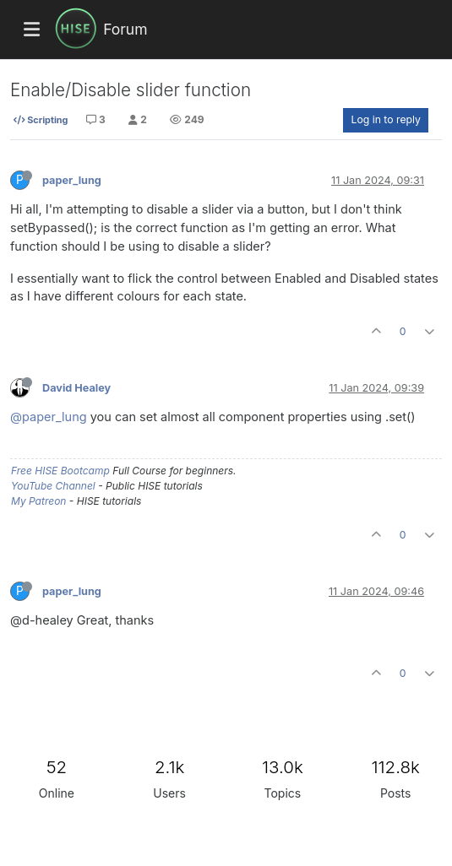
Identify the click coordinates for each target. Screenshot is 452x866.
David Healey (76, 388)
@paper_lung (48, 416)
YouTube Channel (53, 485)
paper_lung (71, 180)
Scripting (41, 120)
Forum (125, 29)
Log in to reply (386, 119)
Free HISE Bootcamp (60, 470)
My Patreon (38, 501)
